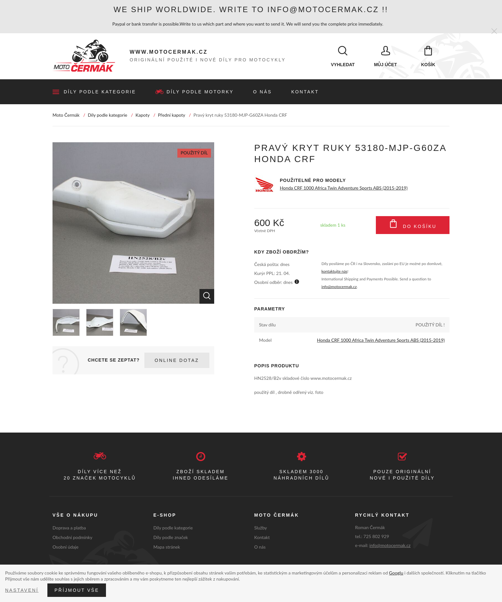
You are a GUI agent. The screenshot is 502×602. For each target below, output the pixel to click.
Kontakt (305, 92)
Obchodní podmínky (73, 537)
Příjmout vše (76, 590)
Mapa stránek (166, 547)
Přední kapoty (171, 115)
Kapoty (142, 115)
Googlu (396, 572)
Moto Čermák (66, 115)
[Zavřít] (494, 31)
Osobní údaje (65, 547)
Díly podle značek (170, 537)
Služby (260, 528)
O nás (262, 92)
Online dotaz (177, 360)
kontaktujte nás (334, 272)
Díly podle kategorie (100, 92)
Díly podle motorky (200, 92)
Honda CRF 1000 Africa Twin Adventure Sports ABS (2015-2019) (344, 188)
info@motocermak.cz (339, 287)
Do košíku (413, 225)
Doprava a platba (69, 528)
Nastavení (21, 590)
